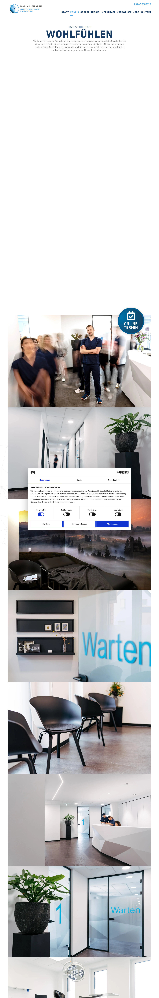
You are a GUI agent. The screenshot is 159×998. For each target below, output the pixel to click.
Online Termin (119, 3)
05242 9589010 (142, 4)
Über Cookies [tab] (113, 480)
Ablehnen (46, 524)
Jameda (100, 3)
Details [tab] (79, 480)
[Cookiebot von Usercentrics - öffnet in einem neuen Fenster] (118, 472)
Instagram (94, 3)
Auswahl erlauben (79, 524)
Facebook (89, 3)
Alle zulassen (112, 524)
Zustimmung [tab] (45, 480)
